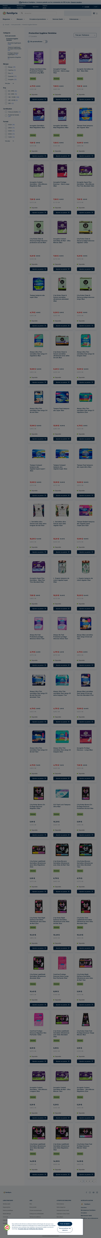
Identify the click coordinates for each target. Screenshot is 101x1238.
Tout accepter (65, 1224)
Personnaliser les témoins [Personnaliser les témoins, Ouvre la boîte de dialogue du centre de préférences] (65, 1229)
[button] (7, 1227)
